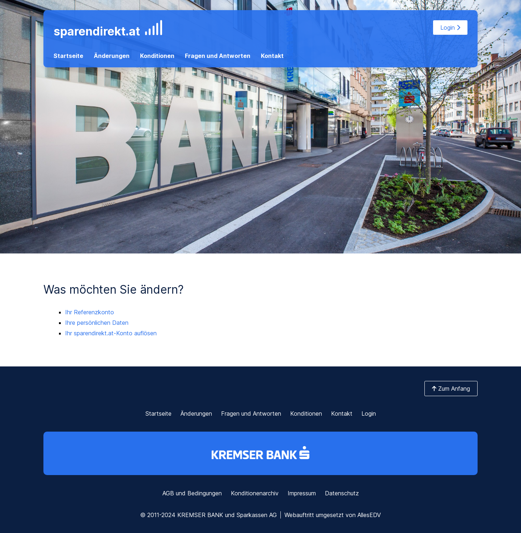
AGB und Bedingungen (192, 493)
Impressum (302, 493)
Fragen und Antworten (217, 55)
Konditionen (157, 55)
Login (450, 27)
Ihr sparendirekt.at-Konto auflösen (111, 333)
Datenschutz (342, 493)
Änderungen (112, 55)
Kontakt (272, 55)
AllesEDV (369, 515)
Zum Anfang (451, 388)
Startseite (68, 55)
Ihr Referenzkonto (89, 312)
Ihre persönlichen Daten (96, 322)
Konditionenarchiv (255, 493)
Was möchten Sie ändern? (113, 289)
